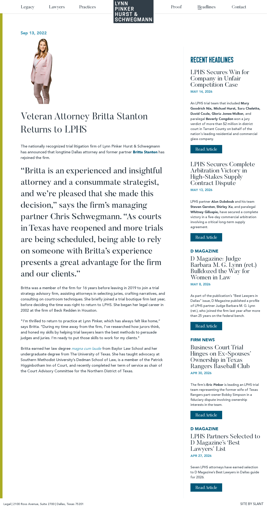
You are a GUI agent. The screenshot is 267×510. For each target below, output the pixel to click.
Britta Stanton (145, 152)
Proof (176, 7)
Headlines (207, 7)
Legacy (27, 7)
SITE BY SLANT (252, 504)
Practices (87, 7)
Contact (239, 7)
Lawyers (57, 7)
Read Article (206, 150)
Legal (7, 504)
